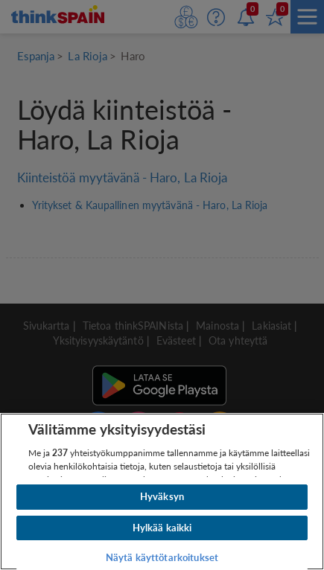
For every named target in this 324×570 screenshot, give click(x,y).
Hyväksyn (162, 496)
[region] (162, 491)
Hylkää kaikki (162, 528)
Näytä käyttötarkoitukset (162, 557)
